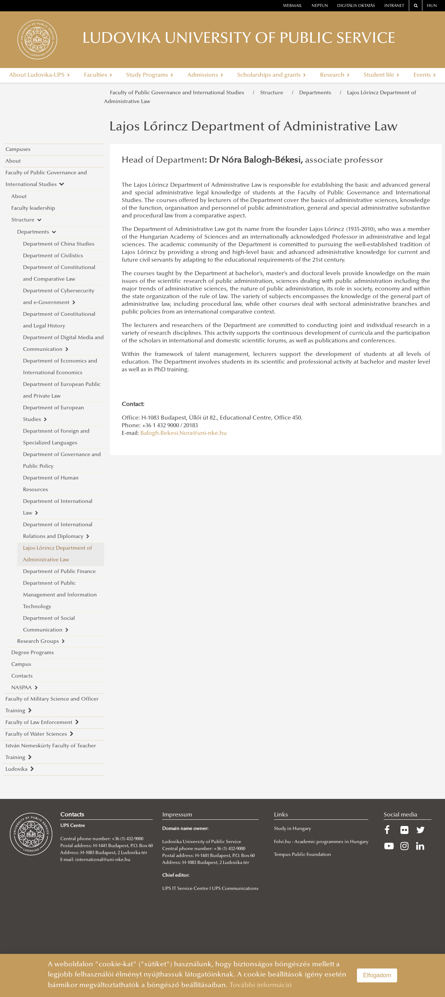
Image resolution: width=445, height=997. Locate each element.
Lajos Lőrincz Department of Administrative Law (57, 554)
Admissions (205, 75)
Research (335, 75)
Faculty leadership (33, 208)
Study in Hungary (292, 829)
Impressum (177, 815)
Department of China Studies (58, 244)
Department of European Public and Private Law (61, 390)
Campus (21, 664)
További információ (260, 985)
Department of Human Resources (51, 484)
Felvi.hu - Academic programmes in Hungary (321, 842)
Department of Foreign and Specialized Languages (56, 437)
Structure (273, 93)
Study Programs (149, 75)
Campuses (17, 149)
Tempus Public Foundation (302, 855)
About (13, 161)
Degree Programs (32, 653)
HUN (432, 6)
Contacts (22, 676)
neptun (320, 6)
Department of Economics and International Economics (60, 367)
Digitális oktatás (356, 6)
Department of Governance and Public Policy (62, 460)
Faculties (98, 75)
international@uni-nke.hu (102, 860)
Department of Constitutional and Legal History (59, 320)
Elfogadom (377, 975)
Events (425, 75)
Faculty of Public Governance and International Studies (178, 93)
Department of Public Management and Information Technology (60, 595)
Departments (316, 93)
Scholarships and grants (271, 75)
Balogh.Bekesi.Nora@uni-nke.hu (183, 433)
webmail (292, 6)
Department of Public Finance (59, 572)
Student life (381, 75)
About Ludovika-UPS (39, 75)
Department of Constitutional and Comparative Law (59, 273)
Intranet (394, 6)
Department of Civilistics (53, 256)
